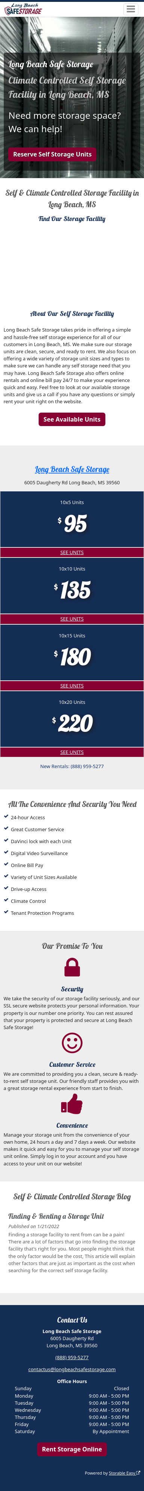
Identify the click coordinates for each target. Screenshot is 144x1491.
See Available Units (72, 419)
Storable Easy (124, 1473)
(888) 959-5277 (72, 1357)
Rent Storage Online (72, 1449)
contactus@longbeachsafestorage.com (72, 1369)
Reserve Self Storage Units (52, 154)
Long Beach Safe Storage (72, 469)
